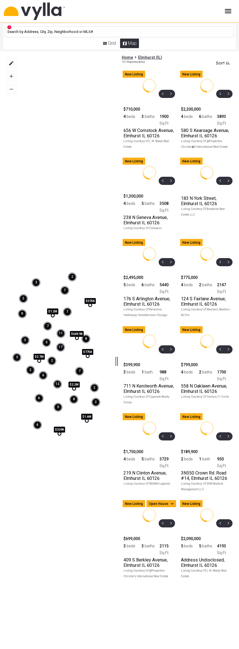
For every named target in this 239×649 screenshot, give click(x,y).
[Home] (46, 11)
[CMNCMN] (119, 31)
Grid (112, 43)
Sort (222, 63)
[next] (171, 94)
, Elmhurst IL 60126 (148, 133)
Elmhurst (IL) (150, 57)
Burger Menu (228, 11)
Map (132, 43)
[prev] (163, 94)
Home (127, 57)
